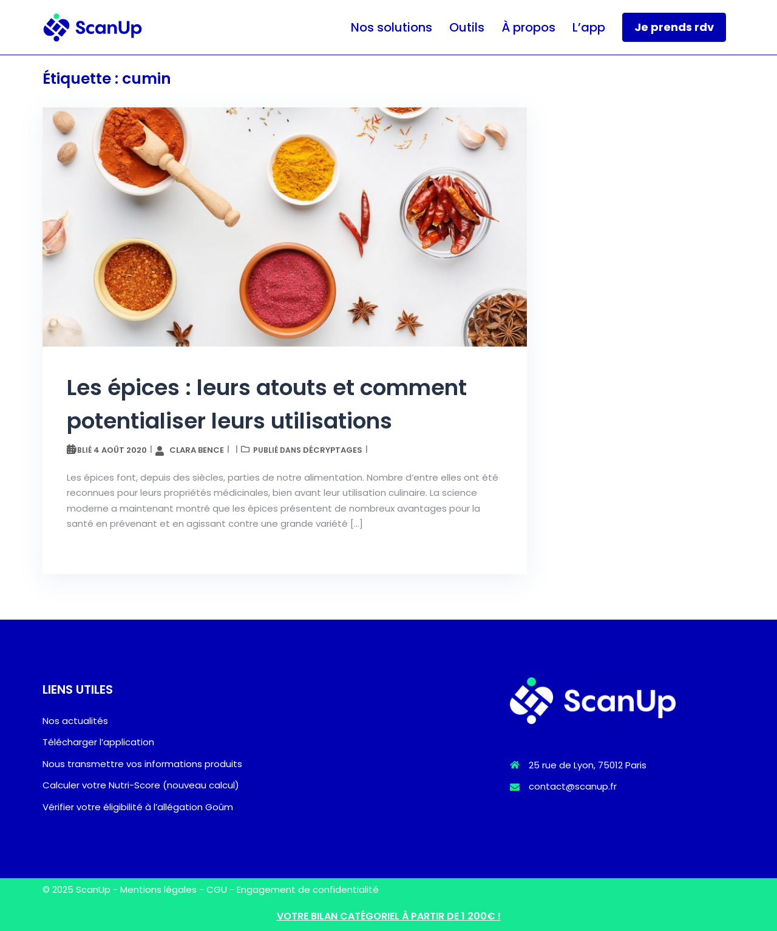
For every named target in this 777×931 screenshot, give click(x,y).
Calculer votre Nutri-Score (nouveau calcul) (140, 785)
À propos (528, 27)
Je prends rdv (674, 27)
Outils (466, 27)
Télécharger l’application (98, 742)
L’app (588, 27)
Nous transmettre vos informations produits (142, 763)
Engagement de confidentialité (308, 889)
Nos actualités (75, 720)
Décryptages (332, 450)
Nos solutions (391, 27)
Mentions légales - (163, 889)
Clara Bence (196, 450)
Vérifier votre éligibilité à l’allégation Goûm (137, 807)
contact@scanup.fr (573, 786)
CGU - (221, 889)
